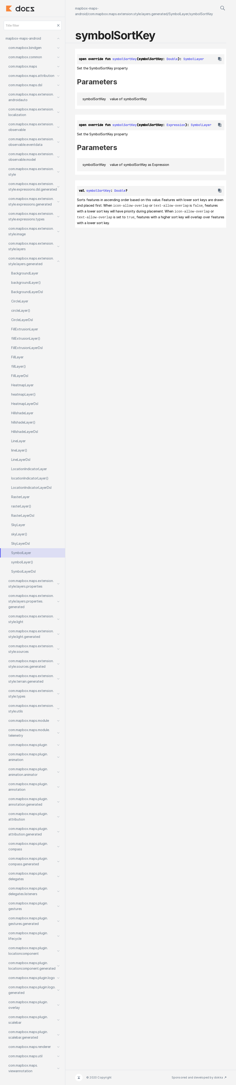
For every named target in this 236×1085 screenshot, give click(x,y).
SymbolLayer (178, 14)
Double (172, 59)
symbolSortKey (201, 14)
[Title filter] (33, 25)
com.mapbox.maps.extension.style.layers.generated (127, 14)
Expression (176, 125)
